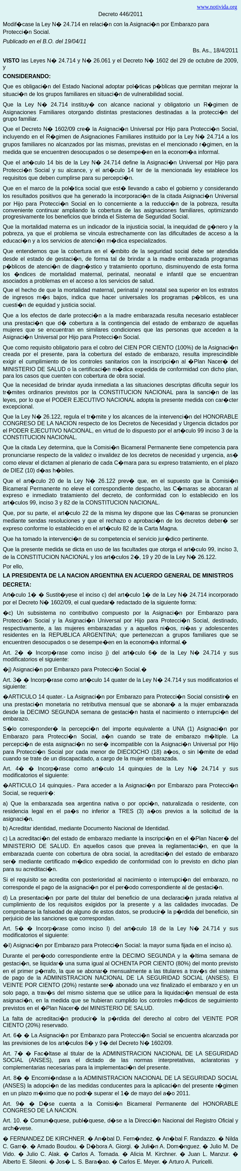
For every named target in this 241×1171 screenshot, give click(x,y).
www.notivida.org (217, 7)
